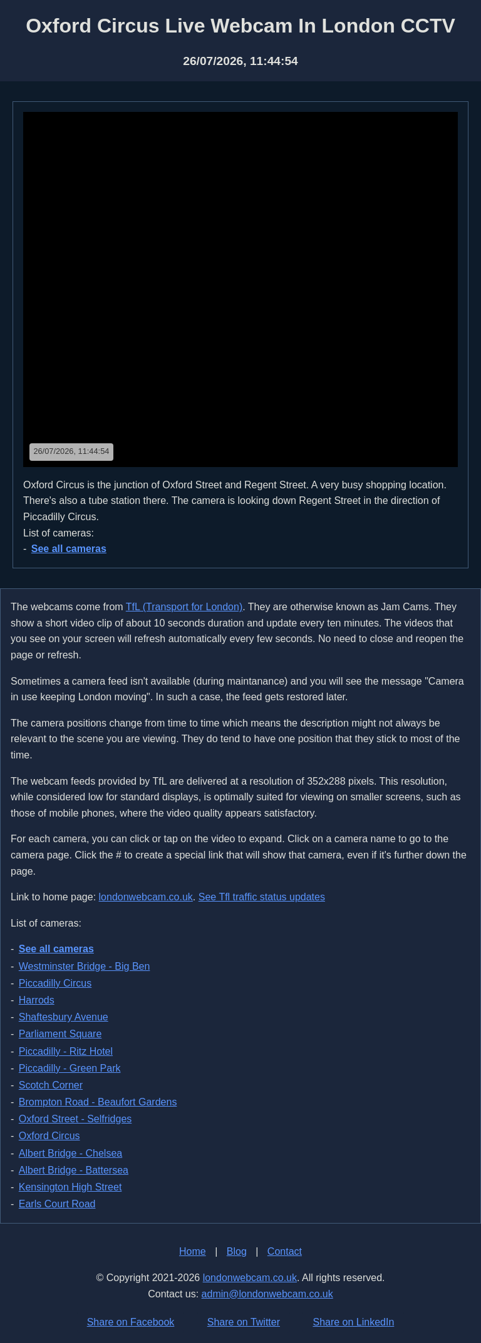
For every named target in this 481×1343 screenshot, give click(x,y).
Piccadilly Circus (55, 983)
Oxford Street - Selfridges (75, 1119)
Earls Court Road (57, 1204)
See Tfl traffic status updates (262, 897)
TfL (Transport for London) (184, 606)
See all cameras (68, 548)
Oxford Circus (49, 1135)
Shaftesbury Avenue (63, 1017)
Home (192, 1251)
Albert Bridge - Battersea (73, 1170)
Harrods (36, 1000)
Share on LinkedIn (353, 1322)
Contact (284, 1251)
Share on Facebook (131, 1322)
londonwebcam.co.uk (146, 897)
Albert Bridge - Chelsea (70, 1153)
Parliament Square (60, 1034)
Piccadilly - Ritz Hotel (66, 1051)
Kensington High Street (70, 1187)
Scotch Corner (51, 1085)
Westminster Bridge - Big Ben (84, 966)
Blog (237, 1251)
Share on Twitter (243, 1322)
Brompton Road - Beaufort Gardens (98, 1102)
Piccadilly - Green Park (70, 1068)
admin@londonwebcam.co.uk (267, 1294)
